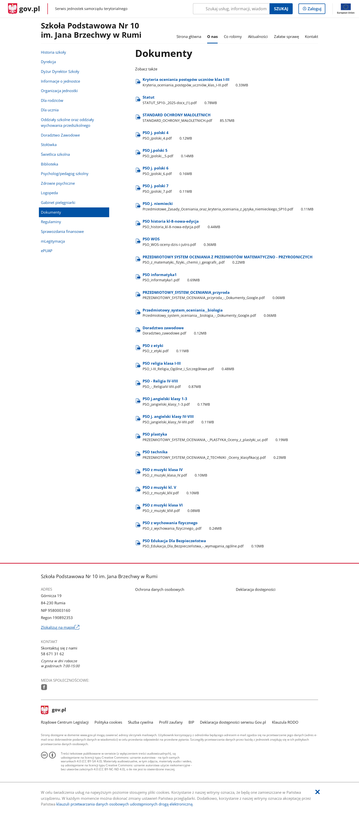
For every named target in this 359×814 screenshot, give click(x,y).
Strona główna (189, 36)
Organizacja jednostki (59, 90)
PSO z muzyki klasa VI (172, 507)
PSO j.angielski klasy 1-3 (177, 401)
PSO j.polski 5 (168, 153)
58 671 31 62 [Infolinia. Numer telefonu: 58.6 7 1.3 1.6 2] (52, 653)
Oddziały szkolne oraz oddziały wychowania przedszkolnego (67, 122)
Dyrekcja (48, 61)
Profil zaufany (171, 722)
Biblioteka (49, 164)
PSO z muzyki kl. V (171, 490)
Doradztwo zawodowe (175, 330)
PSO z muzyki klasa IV (175, 472)
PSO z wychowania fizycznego (183, 525)
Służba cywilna (140, 722)
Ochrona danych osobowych (159, 589)
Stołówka (49, 144)
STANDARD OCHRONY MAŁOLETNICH (188, 117)
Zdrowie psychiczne (58, 183)
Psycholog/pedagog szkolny (65, 173)
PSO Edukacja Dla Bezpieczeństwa (204, 543)
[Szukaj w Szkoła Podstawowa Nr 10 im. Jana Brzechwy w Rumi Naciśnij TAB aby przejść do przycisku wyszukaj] (231, 8)
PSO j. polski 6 (168, 170)
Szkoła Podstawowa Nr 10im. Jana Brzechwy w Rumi (91, 30)
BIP (191, 722)
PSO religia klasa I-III (189, 366)
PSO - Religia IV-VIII (172, 383)
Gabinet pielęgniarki (58, 202)
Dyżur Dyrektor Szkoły (60, 71)
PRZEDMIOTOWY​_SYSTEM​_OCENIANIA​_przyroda (214, 295)
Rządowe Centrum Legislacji (65, 722)
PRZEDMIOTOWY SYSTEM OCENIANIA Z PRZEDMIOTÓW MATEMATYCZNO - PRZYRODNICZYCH (227, 259)
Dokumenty (51, 212)
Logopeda (49, 192)
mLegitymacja (53, 241)
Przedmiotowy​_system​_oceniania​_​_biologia (210, 313)
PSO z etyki (166, 348)
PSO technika (215, 454)
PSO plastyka (216, 437)
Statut (180, 100)
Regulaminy (51, 221)
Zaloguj (316, 9)
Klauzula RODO (285, 722)
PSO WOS (180, 241)
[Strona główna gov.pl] (24, 8)
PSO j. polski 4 (168, 135)
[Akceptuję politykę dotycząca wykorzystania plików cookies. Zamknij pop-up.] (317, 792)
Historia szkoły (53, 52)
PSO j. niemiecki (228, 206)
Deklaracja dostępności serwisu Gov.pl (233, 722)
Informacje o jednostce (60, 81)
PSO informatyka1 (172, 277)
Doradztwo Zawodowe (60, 135)
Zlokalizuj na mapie (60, 627)
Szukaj (281, 8)
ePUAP (46, 250)
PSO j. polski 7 (168, 188)
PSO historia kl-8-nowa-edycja (182, 224)
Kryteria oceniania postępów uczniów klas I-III (196, 82)
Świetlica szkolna (55, 154)
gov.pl (53, 710)
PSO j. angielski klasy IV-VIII (179, 419)
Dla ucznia (50, 110)
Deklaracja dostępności (255, 589)
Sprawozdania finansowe (62, 231)
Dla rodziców (52, 100)
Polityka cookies (108, 722)
